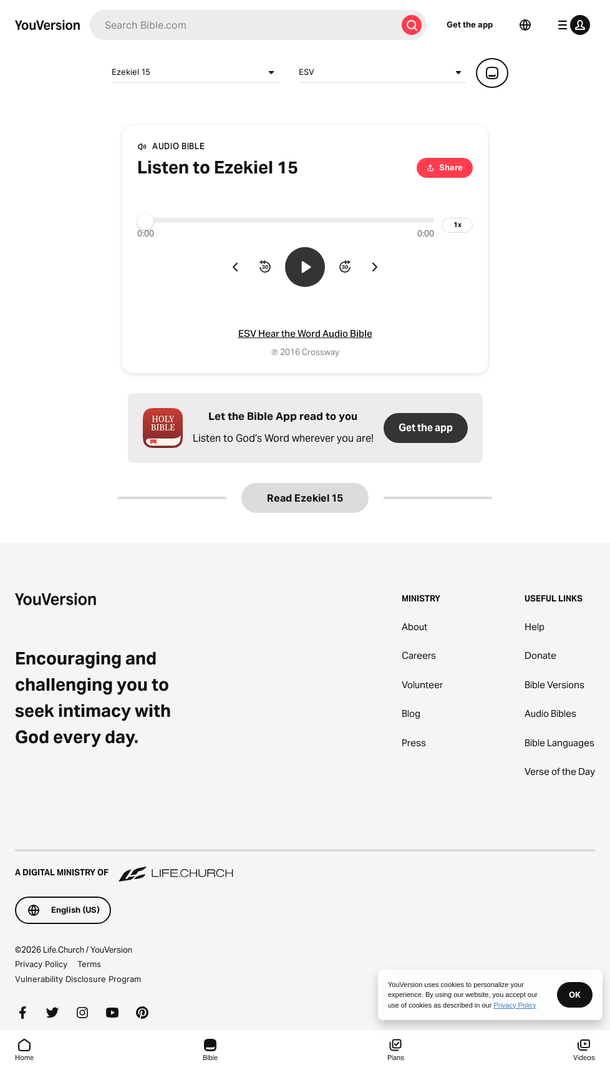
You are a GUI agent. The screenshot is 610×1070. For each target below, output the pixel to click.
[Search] (243, 25)
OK (575, 994)
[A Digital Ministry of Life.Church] (305, 867)
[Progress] (285, 220)
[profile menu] (571, 24)
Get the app (470, 24)
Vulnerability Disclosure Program (78, 979)
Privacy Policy (41, 964)
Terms (89, 964)
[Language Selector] (525, 24)
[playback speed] (457, 225)
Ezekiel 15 (195, 72)
